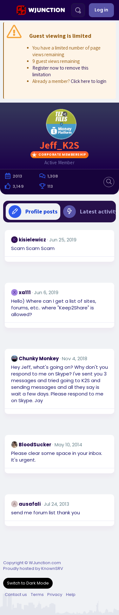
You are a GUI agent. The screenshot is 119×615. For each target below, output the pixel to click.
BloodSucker (35, 444)
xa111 (25, 292)
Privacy (54, 594)
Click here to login (88, 81)
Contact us (16, 594)
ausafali (30, 504)
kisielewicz (32, 239)
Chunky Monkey (39, 358)
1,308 (52, 176)
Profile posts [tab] (33, 211)
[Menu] (7, 10)
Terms (37, 594)
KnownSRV (52, 568)
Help (71, 594)
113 (50, 186)
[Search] (78, 10)
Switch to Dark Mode (28, 583)
